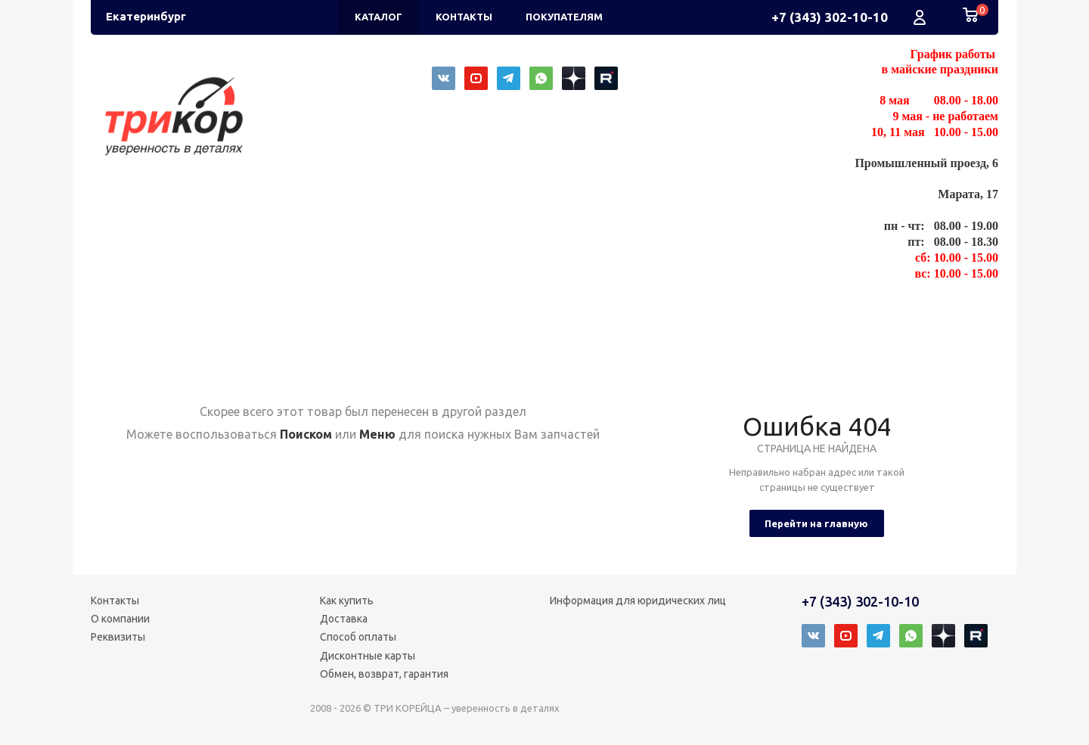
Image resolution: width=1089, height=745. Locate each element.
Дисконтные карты (367, 656)
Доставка (344, 619)
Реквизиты (118, 637)
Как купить (347, 600)
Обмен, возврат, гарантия (384, 674)
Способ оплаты (358, 637)
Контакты (115, 600)
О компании (120, 619)
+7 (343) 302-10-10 (829, 17)
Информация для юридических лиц (638, 600)
